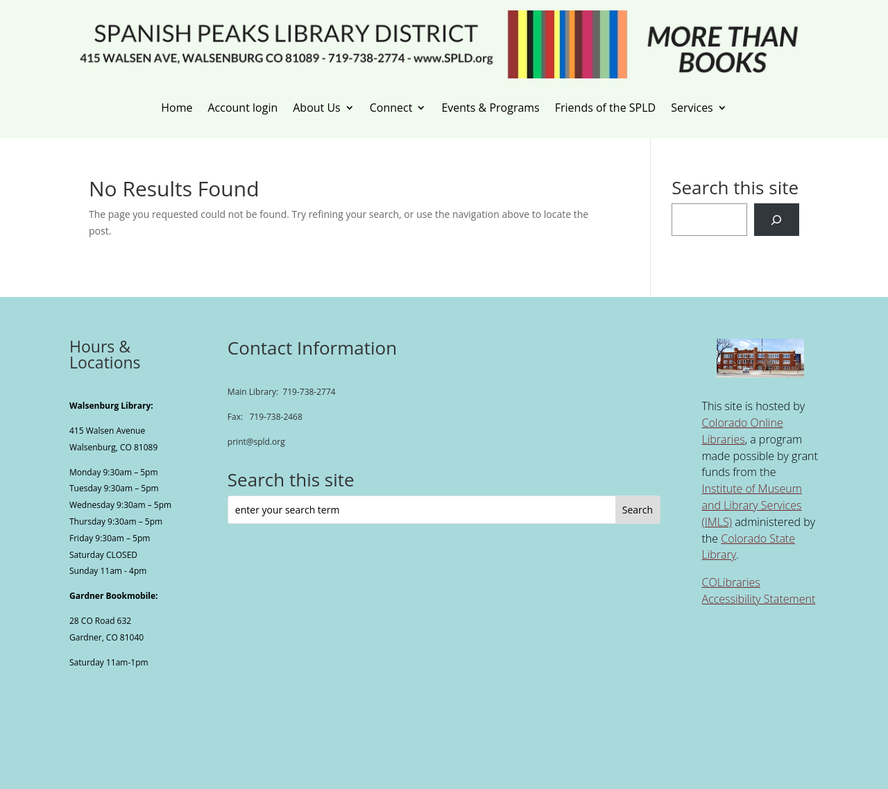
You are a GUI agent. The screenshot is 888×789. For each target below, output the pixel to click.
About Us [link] (317, 108)
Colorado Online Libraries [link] (742, 431)
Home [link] (176, 108)
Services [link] (692, 108)
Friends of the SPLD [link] (605, 108)
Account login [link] (242, 108)
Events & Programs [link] (490, 108)
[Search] (776, 219)
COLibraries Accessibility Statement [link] (758, 590)
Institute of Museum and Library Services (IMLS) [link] (751, 505)
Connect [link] (391, 108)
